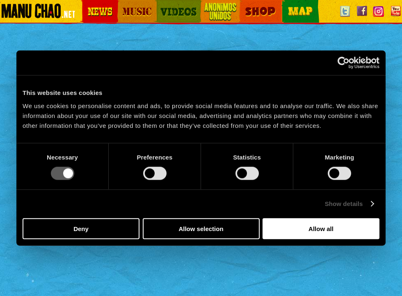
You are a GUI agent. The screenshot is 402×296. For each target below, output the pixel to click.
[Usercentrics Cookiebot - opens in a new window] (343, 63)
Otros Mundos (215, 4)
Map (287, 4)
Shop (245, 4)
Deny (81, 228)
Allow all (320, 228)
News (88, 4)
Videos (164, 4)
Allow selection (200, 228)
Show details (344, 203)
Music (124, 4)
